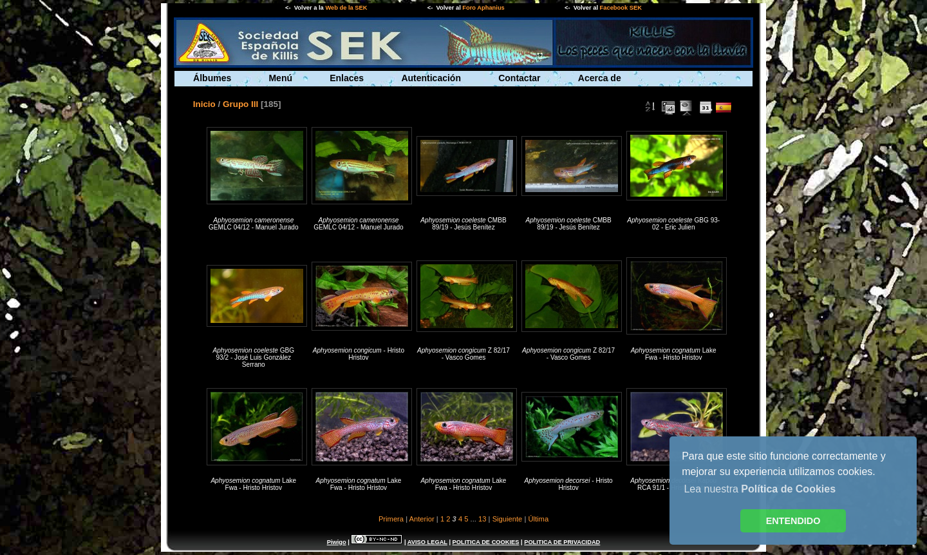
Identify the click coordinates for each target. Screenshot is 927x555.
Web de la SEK (346, 8)
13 (482, 519)
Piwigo (336, 542)
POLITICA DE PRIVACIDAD (562, 542)
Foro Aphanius (483, 8)
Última (538, 519)
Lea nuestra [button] (760, 488)
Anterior (422, 519)
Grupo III (240, 104)
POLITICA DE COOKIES (486, 542)
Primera (391, 519)
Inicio (204, 104)
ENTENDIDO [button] (793, 521)
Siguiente (507, 519)
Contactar (519, 78)
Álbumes (212, 78)
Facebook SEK (621, 8)
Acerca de (599, 78)
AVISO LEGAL (427, 542)
